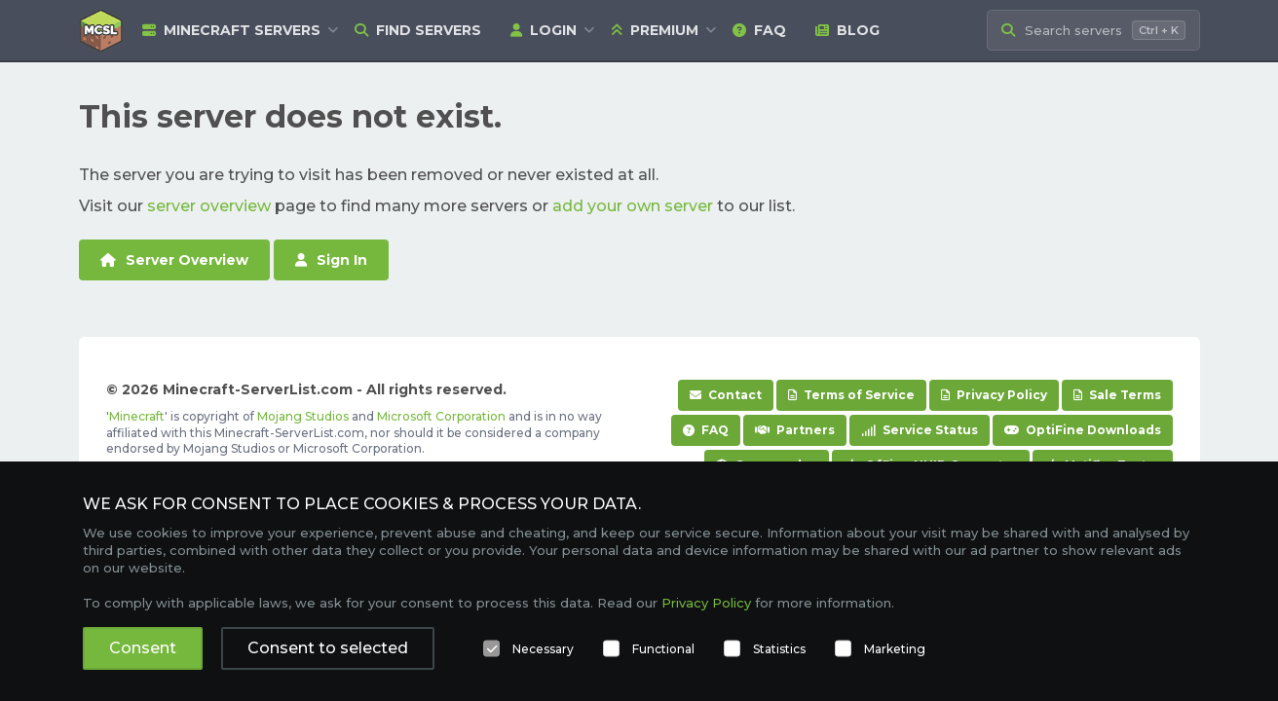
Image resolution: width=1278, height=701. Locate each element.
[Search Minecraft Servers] (1093, 31)
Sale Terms (1117, 394)
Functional (663, 649)
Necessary (543, 649)
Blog (847, 30)
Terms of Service (851, 394)
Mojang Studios (303, 416)
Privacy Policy (994, 394)
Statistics (779, 649)
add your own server (632, 206)
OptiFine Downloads (1082, 430)
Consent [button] (142, 648)
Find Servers (418, 30)
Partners (795, 430)
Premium (654, 30)
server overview (209, 206)
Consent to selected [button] (327, 648)
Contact (726, 394)
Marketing (894, 649)
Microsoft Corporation (441, 416)
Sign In (331, 260)
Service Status (919, 430)
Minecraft (137, 416)
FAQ (759, 30)
